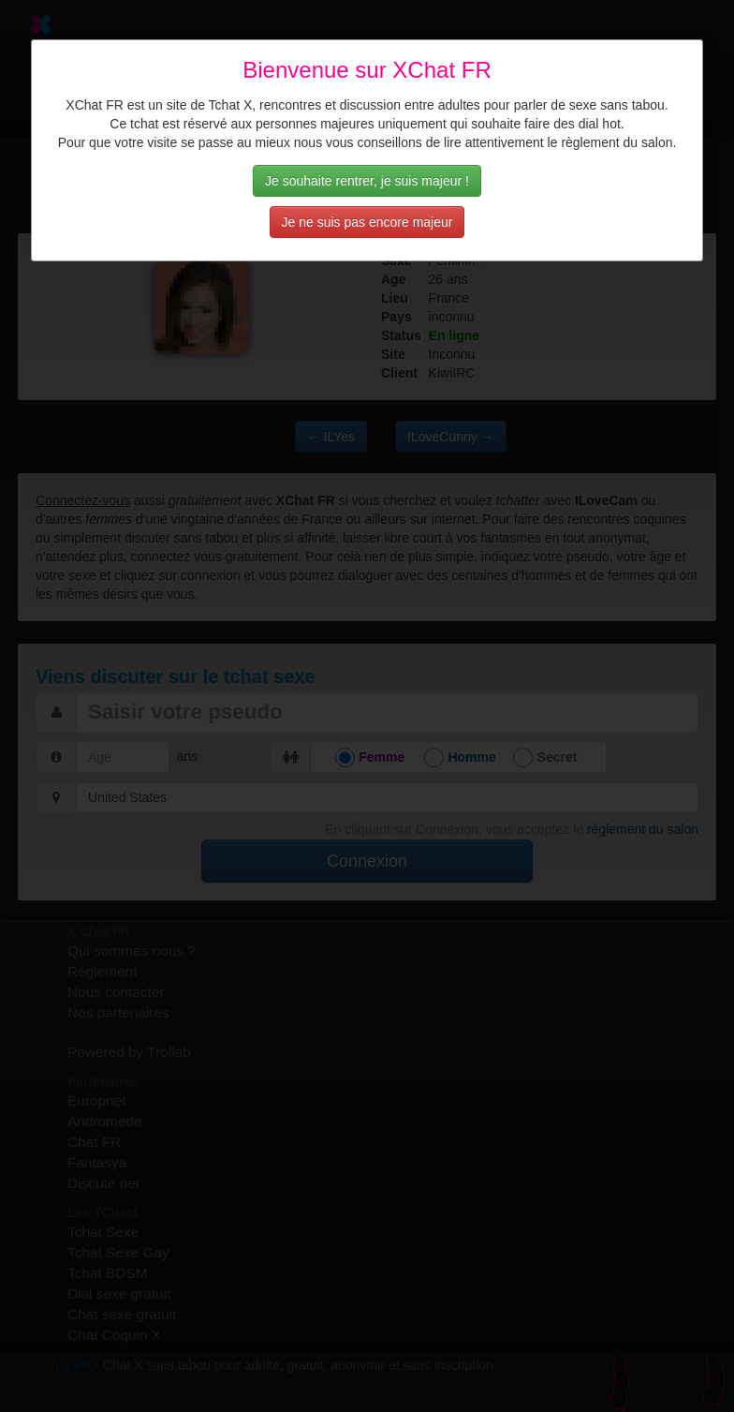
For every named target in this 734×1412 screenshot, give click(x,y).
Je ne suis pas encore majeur (367, 222)
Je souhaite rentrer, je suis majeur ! (367, 180)
